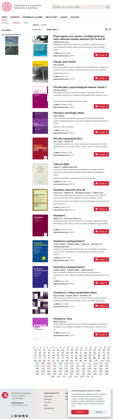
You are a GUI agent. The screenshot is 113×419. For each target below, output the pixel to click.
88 (35, 361)
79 (72, 358)
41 (53, 353)
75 (53, 358)
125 (83, 366)
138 (83, 368)
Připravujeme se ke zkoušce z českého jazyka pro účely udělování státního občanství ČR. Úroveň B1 (79, 38)
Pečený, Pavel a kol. (61, 42)
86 (104, 358)
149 (72, 371)
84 (94, 358)
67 (94, 355)
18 (104, 347)
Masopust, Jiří (96, 244)
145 (49, 371)
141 (101, 368)
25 (58, 350)
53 (108, 353)
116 (106, 363)
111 (77, 363)
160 (60, 374)
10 (68, 347)
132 (49, 368)
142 (106, 368)
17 (100, 347)
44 (67, 353)
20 (35, 350)
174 (82, 376)
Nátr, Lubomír (58, 64)
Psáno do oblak (61, 164)
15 (91, 347)
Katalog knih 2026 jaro (13, 44)
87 (108, 358)
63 (76, 355)
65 (85, 355)
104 (37, 363)
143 (37, 371)
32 (90, 350)
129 (106, 366)
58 (53, 355)
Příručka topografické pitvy (67, 138)
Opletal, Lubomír (59, 90)
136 (72, 368)
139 (89, 368)
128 (101, 366)
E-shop (101, 55)
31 (85, 350)
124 (77, 366)
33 (94, 350)
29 (76, 350)
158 (49, 374)
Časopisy (15, 17)
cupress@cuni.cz (17, 402)
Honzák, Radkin (72, 295)
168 (106, 374)
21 (40, 350)
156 (37, 374)
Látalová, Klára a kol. (61, 246)
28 (72, 350)
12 (77, 347)
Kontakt (75, 17)
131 (43, 368)
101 (96, 361)
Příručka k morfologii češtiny (68, 113)
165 (89, 374)
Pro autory (51, 17)
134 (60, 368)
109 (66, 363)
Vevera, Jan (57, 192)
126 (89, 366)
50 (94, 353)
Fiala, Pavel (57, 141)
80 (76, 358)
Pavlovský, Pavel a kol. (72, 218)
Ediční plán (48, 399)
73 (44, 358)
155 (106, 371)
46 (76, 353)
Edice (26, 23)
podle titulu (53, 29)
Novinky (5, 23)
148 (66, 371)
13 (82, 347)
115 (101, 363)
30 (81, 350)
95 (67, 361)
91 (49, 361)
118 (43, 366)
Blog (45, 405)
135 (66, 368)
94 (62, 361)
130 (37, 368)
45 (72, 353)
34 (99, 350)
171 (64, 376)
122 (66, 366)
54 (35, 355)
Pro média (47, 402)
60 (62, 355)
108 (60, 363)
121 (60, 366)
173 (76, 376)
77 (62, 358)
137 (77, 368)
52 (104, 353)
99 (85, 361)
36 (108, 350)
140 (95, 368)
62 (72, 355)
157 (43, 374)
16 (95, 347)
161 (66, 374)
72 (40, 358)
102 (102, 361)
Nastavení (99, 412)
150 (77, 371)
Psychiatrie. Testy (62, 318)
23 (49, 350)
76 (58, 358)
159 (54, 374)
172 (70, 376)
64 (81, 355)
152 (89, 371)
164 (83, 374)
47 (81, 353)
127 (95, 366)
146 (54, 371)
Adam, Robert (58, 115)
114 (95, 363)
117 (37, 366)
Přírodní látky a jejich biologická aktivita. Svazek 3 (79, 87)
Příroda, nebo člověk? (64, 61)
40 (49, 353)
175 (87, 376)
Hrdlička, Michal (73, 244)
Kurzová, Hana (58, 295)
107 (54, 363)
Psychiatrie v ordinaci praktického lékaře (75, 292)
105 (43, 363)
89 (40, 361)
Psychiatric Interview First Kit (69, 189)
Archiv (64, 17)
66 (90, 355)
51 (99, 353)
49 (90, 353)
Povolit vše (80, 412)
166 (95, 374)
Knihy (4, 17)
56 (44, 355)
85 (99, 358)
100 (90, 361)
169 (53, 376)
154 (101, 371)
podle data (37, 29)
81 (81, 358)
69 (104, 355)
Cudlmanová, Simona (83, 192)
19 (109, 347)
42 (58, 353)
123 (72, 366)
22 (44, 350)
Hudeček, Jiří (68, 192)
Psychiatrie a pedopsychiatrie (69, 241)
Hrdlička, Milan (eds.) (70, 167)
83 (90, 358)
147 (60, 371)
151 (83, 371)
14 (86, 347)
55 (40, 355)
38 (40, 353)
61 (67, 355)
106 (49, 363)
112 (83, 363)
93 (58, 361)
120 (54, 366)
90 (44, 361)
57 (49, 355)
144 (43, 371)
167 (101, 374)
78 (67, 358)
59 (58, 355)
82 (85, 358)
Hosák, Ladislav (59, 244)
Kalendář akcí (49, 408)
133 (54, 368)
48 (85, 353)
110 (72, 363)
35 (104, 350)
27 (67, 350)
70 (108, 355)
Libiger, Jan (85, 244)
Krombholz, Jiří (85, 295)
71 (35, 358)
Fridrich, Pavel (98, 192)
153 (95, 371)
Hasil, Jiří (56, 167)
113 (89, 363)
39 (44, 353)
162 (72, 374)
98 (81, 361)
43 (62, 353)
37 (35, 353)
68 (99, 355)
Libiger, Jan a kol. (87, 270)
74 (49, 358)
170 (58, 376)
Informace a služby (32, 17)
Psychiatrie (59, 215)
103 (108, 361)
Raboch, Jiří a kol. (59, 321)
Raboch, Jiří (57, 218)
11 (72, 347)
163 (77, 374)
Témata (16, 23)
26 (62, 350)
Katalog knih (48, 396)
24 (53, 350)
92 (53, 361)
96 (72, 361)
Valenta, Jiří (68, 141)
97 (76, 361)
